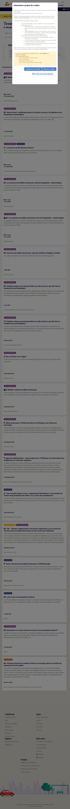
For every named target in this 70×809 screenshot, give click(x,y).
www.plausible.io (47, 47)
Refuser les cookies (49, 69)
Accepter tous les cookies (33, 69)
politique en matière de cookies (22, 13)
